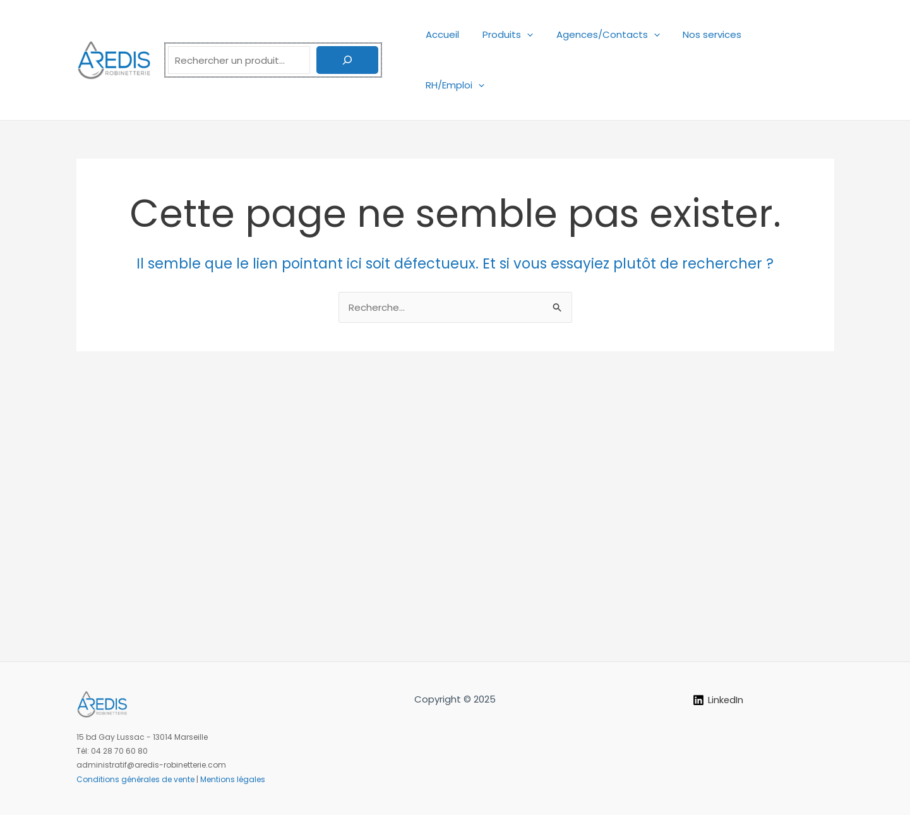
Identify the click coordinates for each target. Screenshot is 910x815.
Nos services (717, 34)
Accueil (460, 34)
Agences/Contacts (617, 34)
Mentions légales (232, 779)
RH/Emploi (795, 34)
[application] (541, 34)
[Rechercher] (347, 35)
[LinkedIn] (718, 700)
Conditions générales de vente (135, 779)
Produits (521, 34)
